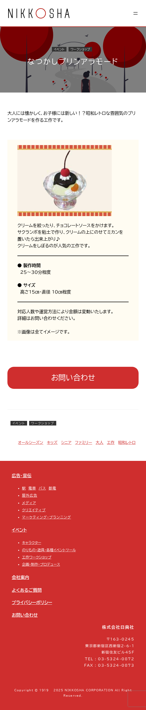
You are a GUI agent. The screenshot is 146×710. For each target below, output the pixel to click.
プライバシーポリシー (32, 602)
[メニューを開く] (135, 13)
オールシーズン (30, 442)
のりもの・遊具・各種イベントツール (49, 550)
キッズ (52, 442)
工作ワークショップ (36, 557)
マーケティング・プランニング (46, 517)
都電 (52, 488)
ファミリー (83, 442)
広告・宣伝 (21, 475)
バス (42, 488)
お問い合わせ (73, 377)
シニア (66, 442)
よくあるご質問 (27, 590)
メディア (29, 503)
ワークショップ (80, 49)
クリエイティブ (34, 510)
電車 (32, 488)
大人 (99, 442)
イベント (59, 49)
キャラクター (31, 542)
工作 (111, 442)
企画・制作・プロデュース (41, 564)
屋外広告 (29, 495)
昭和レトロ (127, 442)
